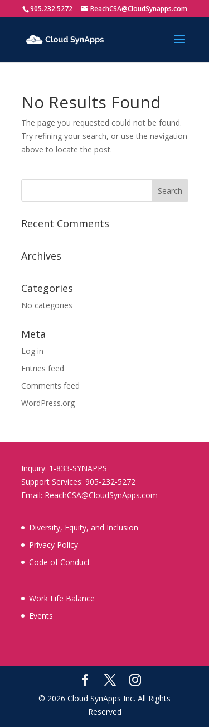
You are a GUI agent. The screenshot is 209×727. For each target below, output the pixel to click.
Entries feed (42, 368)
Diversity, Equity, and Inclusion (83, 527)
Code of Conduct (59, 562)
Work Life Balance (62, 598)
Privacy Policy (53, 544)
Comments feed (50, 385)
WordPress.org (48, 403)
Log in (32, 351)
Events (41, 615)
